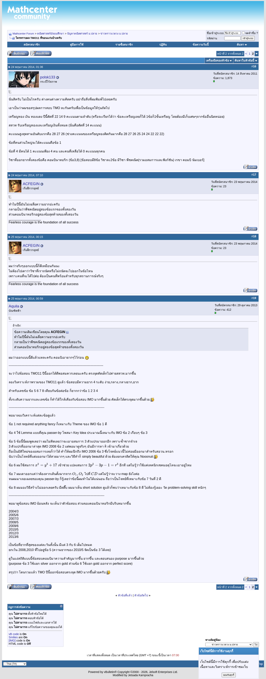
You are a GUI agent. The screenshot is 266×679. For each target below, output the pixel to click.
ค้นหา (240, 44)
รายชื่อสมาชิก (124, 44)
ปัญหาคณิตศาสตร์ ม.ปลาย (82, 33)
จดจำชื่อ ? (250, 33)
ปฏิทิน (163, 44)
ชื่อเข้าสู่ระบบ (215, 33)
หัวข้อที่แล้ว (125, 595)
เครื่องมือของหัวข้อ (217, 60)
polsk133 (47, 77)
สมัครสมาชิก (32, 44)
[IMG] (12, 640)
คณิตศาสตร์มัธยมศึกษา (50, 33)
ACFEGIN (31, 184)
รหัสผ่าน (212, 38)
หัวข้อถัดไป (141, 595)
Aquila (14, 306)
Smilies (13, 637)
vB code (14, 634)
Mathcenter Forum (23, 33)
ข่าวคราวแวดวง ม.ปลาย (114, 33)
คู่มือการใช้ (76, 44)
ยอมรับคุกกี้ (228, 675)
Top (260, 663)
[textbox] (105, 446)
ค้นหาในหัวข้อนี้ (244, 60)
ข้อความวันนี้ (201, 44)
